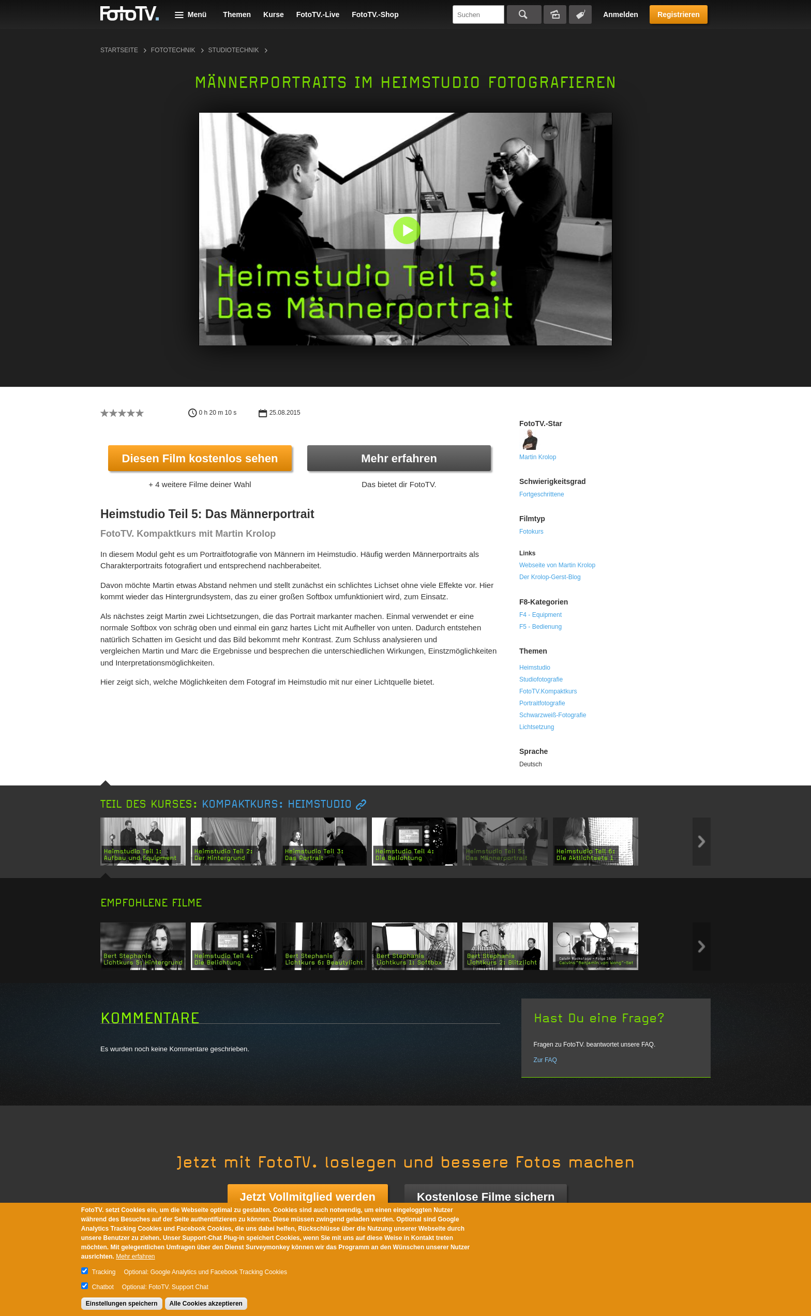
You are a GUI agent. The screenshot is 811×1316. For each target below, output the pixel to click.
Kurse (273, 14)
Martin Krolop (537, 457)
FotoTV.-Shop (375, 14)
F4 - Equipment (540, 614)
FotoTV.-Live (318, 14)
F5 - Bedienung (540, 626)
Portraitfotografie (542, 703)
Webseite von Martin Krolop (557, 565)
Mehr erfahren (399, 458)
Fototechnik (173, 50)
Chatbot (103, 1287)
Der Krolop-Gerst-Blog (550, 577)
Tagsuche (580, 14)
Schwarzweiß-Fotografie (552, 715)
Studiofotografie (541, 679)
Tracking (104, 1272)
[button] (408, 231)
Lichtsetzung (536, 727)
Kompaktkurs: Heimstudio (277, 804)
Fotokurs (531, 531)
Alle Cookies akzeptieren (206, 1303)
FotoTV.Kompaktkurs (548, 691)
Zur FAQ (545, 1060)
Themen (237, 14)
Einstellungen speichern (122, 1303)
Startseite (119, 50)
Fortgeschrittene (541, 494)
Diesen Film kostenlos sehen (200, 458)
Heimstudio (534, 667)
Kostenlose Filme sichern (486, 1196)
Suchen (524, 14)
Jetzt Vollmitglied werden (308, 1196)
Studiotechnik (233, 50)
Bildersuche (555, 14)
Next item (702, 842)
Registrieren (678, 14)
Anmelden (620, 14)
